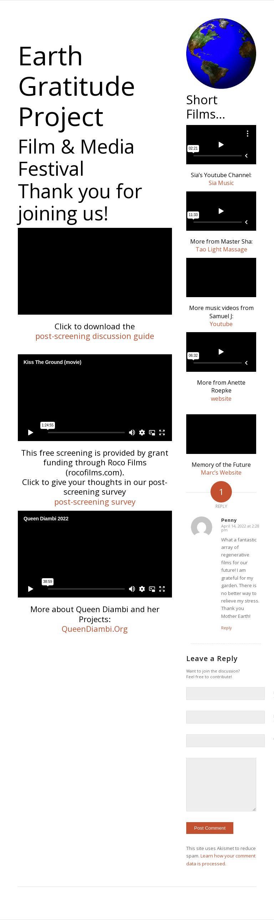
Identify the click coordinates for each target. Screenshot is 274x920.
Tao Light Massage (221, 249)
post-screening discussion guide (94, 335)
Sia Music (221, 183)
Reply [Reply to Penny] (226, 627)
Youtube (221, 324)
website (221, 398)
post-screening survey (95, 501)
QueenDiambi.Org (95, 628)
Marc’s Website (221, 472)
